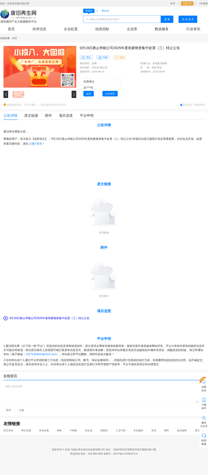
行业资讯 (193, 29)
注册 (32, 143)
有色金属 (44, 430)
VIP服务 (203, 3)
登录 (172, 3)
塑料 (166, 430)
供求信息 (39, 29)
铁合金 (88, 430)
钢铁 (59, 430)
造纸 (153, 430)
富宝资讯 (8, 430)
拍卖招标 (102, 29)
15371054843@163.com (41, 354)
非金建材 (138, 430)
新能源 (104, 430)
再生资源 (26, 430)
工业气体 (120, 430)
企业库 (132, 29)
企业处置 (71, 29)
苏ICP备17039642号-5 (125, 453)
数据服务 (162, 29)
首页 (11, 29)
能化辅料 (182, 430)
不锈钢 (73, 430)
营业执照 (75, 453)
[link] (14, 38)
